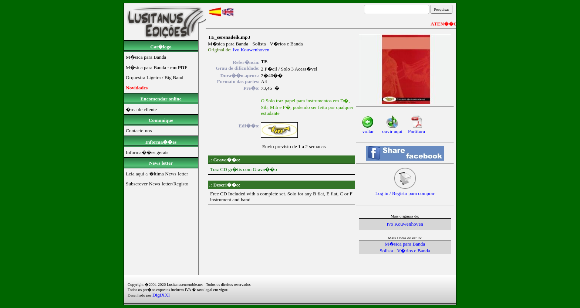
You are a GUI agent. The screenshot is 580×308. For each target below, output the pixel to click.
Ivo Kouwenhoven (251, 49)
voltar (367, 129)
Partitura (416, 129)
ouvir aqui (392, 129)
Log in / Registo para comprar (404, 191)
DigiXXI (161, 295)
